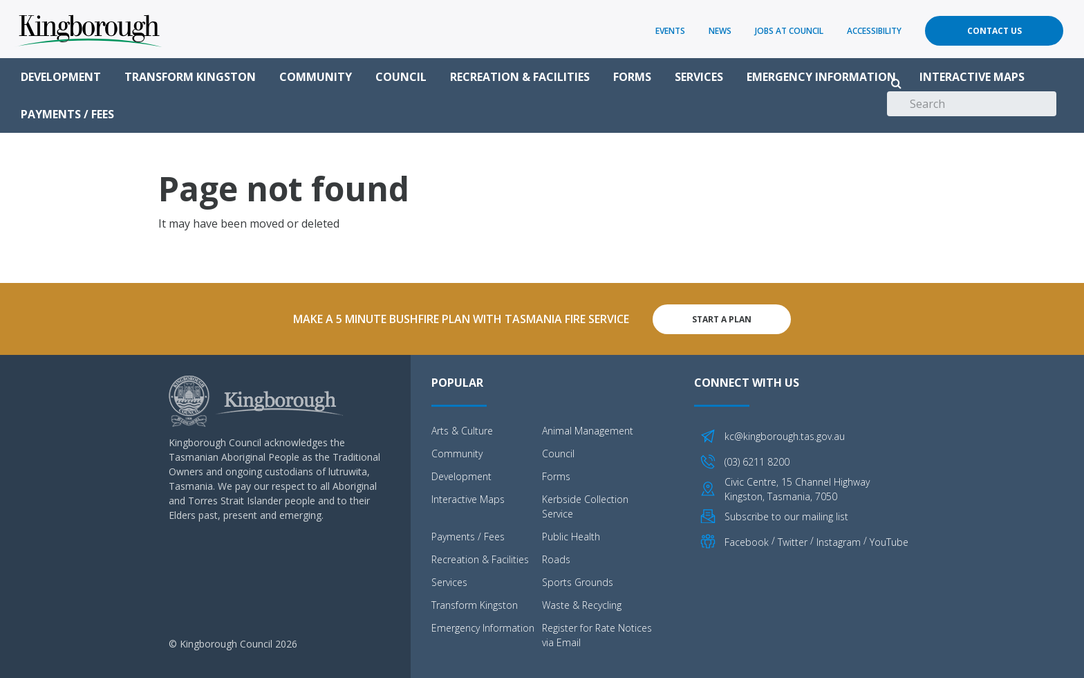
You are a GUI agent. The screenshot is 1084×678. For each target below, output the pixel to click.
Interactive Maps (972, 76)
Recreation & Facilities (520, 76)
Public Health (571, 535)
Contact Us (994, 31)
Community (315, 76)
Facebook (747, 541)
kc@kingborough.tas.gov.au (785, 435)
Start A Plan (721, 318)
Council (401, 76)
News (720, 31)
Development (61, 76)
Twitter (792, 541)
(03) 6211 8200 (757, 461)
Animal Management (587, 430)
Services (699, 76)
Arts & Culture (462, 430)
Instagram (838, 541)
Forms (632, 76)
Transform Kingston (190, 76)
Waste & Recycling (582, 604)
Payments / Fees (67, 114)
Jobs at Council (789, 31)
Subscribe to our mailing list (786, 515)
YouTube (889, 541)
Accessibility (874, 31)
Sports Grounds (577, 581)
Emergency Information (821, 76)
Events (670, 31)
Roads (556, 558)
